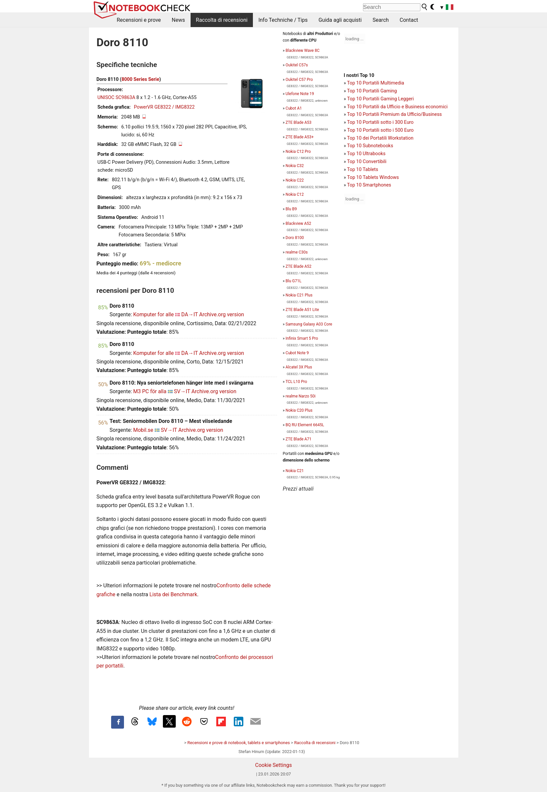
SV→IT (182, 391)
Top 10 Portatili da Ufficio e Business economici (397, 107)
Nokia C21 (295, 470)
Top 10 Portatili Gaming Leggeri (380, 99)
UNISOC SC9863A (117, 97)
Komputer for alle (153, 314)
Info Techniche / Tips (283, 20)
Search (381, 20)
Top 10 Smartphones (369, 185)
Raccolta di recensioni (222, 20)
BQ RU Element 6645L (305, 425)
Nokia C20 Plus (299, 410)
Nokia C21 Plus (299, 295)
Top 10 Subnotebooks (370, 146)
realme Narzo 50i (301, 396)
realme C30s (297, 252)
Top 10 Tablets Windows (373, 177)
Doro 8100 (295, 237)
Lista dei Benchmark (173, 594)
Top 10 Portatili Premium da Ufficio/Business (394, 114)
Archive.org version (221, 314)
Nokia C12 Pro (298, 151)
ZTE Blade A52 (299, 266)
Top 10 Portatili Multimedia (375, 83)
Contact (409, 20)
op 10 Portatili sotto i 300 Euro (381, 122)
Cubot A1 (294, 108)
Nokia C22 (295, 180)
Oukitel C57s (297, 65)
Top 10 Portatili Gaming (372, 91)
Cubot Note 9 (297, 353)
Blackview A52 (298, 223)
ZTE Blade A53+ (300, 137)
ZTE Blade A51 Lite (302, 309)
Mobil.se (143, 430)
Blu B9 (291, 209)
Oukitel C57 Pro (299, 79)
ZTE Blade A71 (299, 439)
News (178, 20)
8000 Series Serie (140, 79)
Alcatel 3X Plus (299, 367)
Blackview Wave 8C (302, 50)
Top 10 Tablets (362, 169)
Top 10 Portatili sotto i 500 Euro (380, 130)
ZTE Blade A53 (299, 122)
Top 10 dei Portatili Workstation (380, 138)
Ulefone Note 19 (300, 93)
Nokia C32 (295, 165)
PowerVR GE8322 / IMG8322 (164, 107)
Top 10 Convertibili (367, 161)
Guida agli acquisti (340, 20)
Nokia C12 (295, 194)
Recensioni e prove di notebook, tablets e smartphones (238, 742)
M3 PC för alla (150, 391)
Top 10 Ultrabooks (366, 153)
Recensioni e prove (139, 20)
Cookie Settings (273, 765)
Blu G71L (293, 281)
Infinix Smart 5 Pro (302, 338)
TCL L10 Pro (296, 381)
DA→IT (189, 314)
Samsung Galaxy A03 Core (309, 324)
